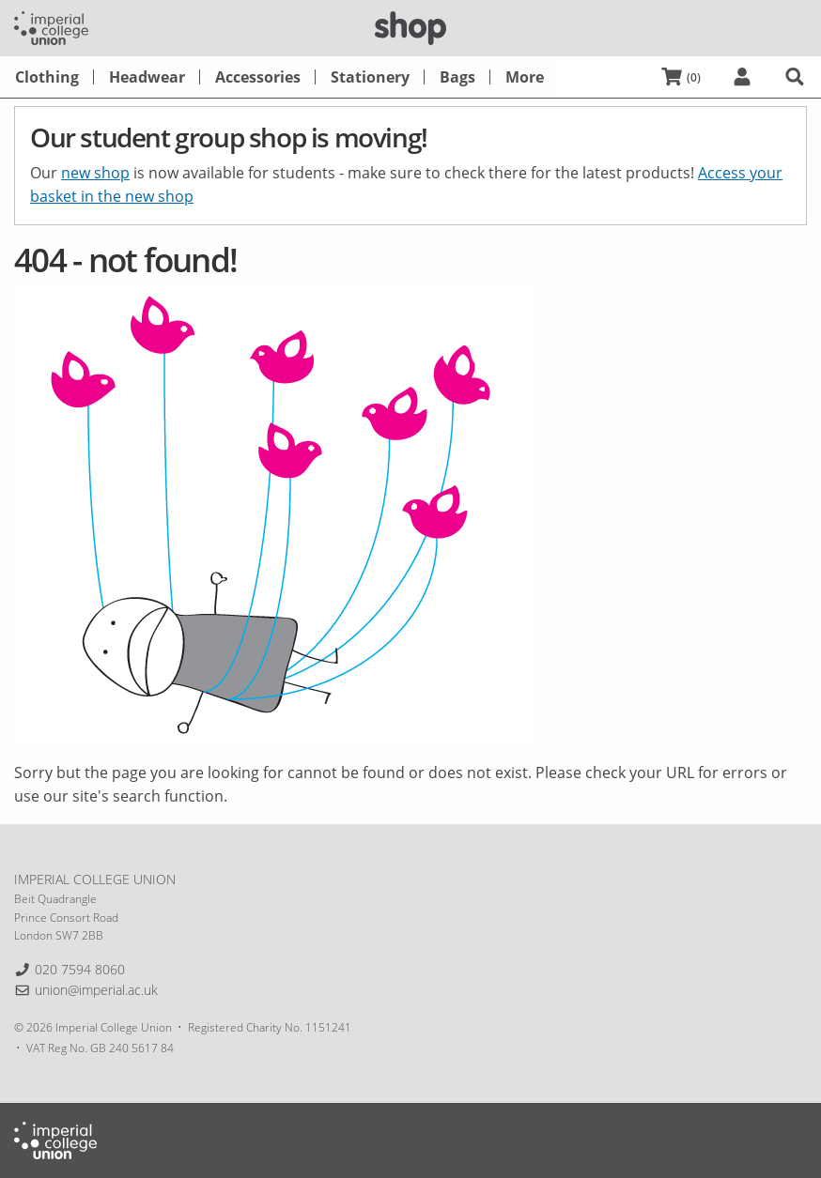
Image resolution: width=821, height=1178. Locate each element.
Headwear (147, 77)
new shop (95, 172)
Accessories (258, 77)
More (524, 77)
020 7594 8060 (80, 969)
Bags (457, 77)
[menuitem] (47, 77)
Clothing (47, 77)
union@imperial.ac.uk (96, 990)
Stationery (370, 77)
